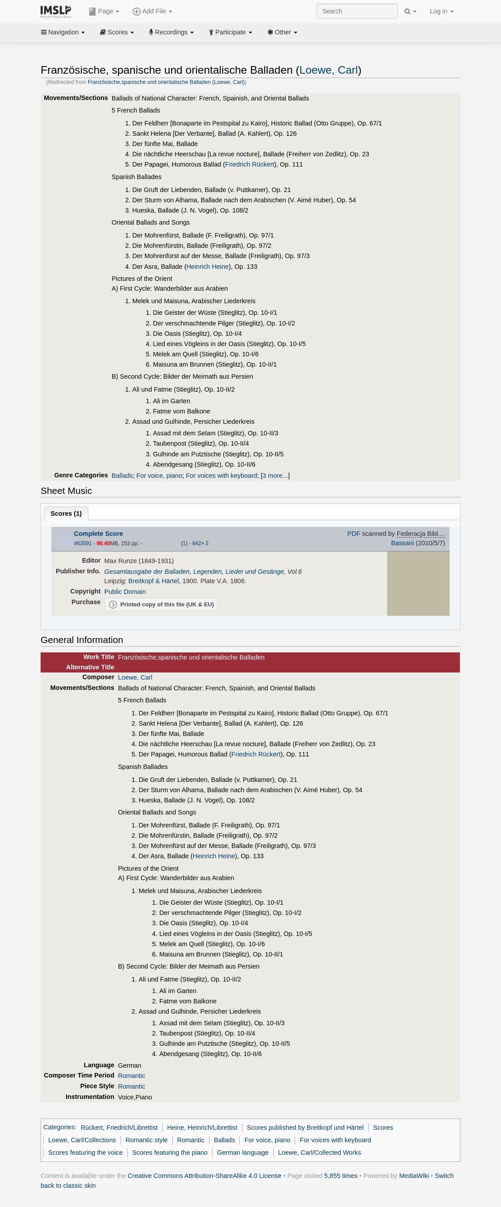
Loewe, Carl (329, 70)
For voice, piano (159, 475)
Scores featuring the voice (85, 1152)
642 (196, 543)
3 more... (275, 475)
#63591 (83, 543)
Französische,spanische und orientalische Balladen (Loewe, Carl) (166, 82)
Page (104, 12)
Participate (230, 32)
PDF (353, 533)
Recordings (171, 32)
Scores (117, 32)
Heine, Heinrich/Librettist (202, 1127)
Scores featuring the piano (170, 1152)
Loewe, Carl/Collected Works (319, 1152)
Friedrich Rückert (249, 164)
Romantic (131, 1075)
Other (282, 32)
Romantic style (146, 1140)
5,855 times (341, 1175)
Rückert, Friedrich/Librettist (119, 1127)
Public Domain (125, 591)
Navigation (63, 32)
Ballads (122, 475)
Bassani (402, 543)
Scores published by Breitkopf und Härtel (305, 1127)
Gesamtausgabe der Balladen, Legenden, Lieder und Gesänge (194, 571)
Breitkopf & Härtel (153, 581)
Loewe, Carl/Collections (82, 1140)
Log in (442, 11)
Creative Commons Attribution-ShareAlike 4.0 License (204, 1175)
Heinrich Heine (207, 266)
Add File (152, 12)
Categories (59, 1127)
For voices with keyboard (221, 475)
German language (243, 1152)
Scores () (66, 513)
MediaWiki (414, 1175)
